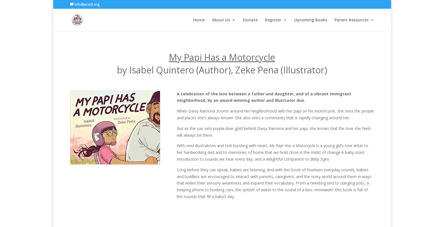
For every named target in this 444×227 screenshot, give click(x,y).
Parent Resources (351, 20)
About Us (221, 20)
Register (273, 20)
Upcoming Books (310, 20)
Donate (250, 20)
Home (199, 20)
